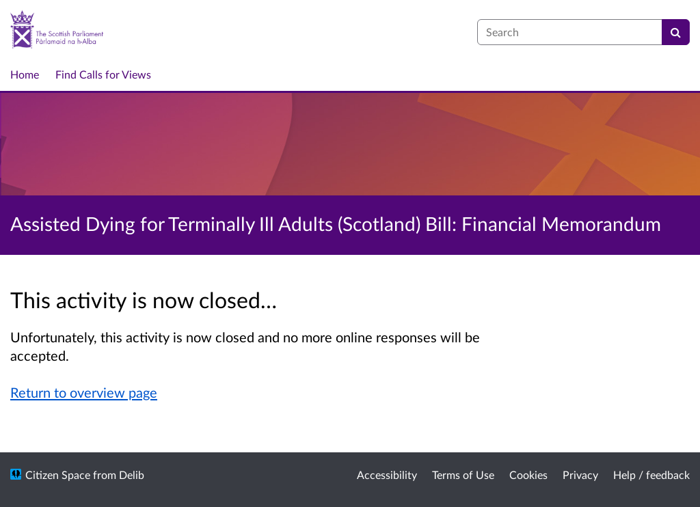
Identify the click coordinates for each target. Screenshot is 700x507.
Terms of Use (463, 474)
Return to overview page (83, 392)
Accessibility (387, 474)
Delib (131, 474)
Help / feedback (651, 474)
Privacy (580, 474)
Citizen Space (57, 474)
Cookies (528, 474)
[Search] (676, 32)
